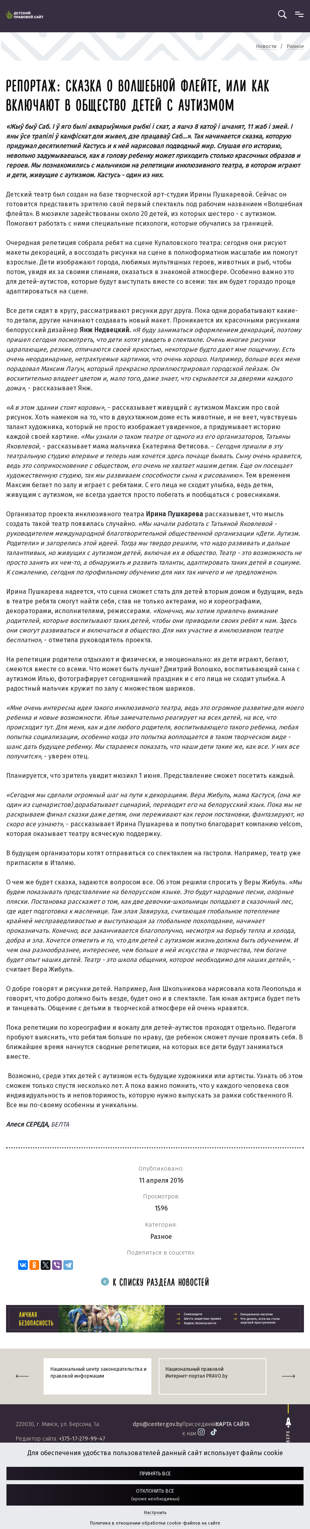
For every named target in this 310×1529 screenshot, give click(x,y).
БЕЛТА (60, 1124)
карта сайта (232, 1424)
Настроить (155, 1512)
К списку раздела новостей (155, 1283)
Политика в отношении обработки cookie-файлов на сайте (155, 1523)
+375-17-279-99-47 (82, 1438)
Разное (161, 1236)
